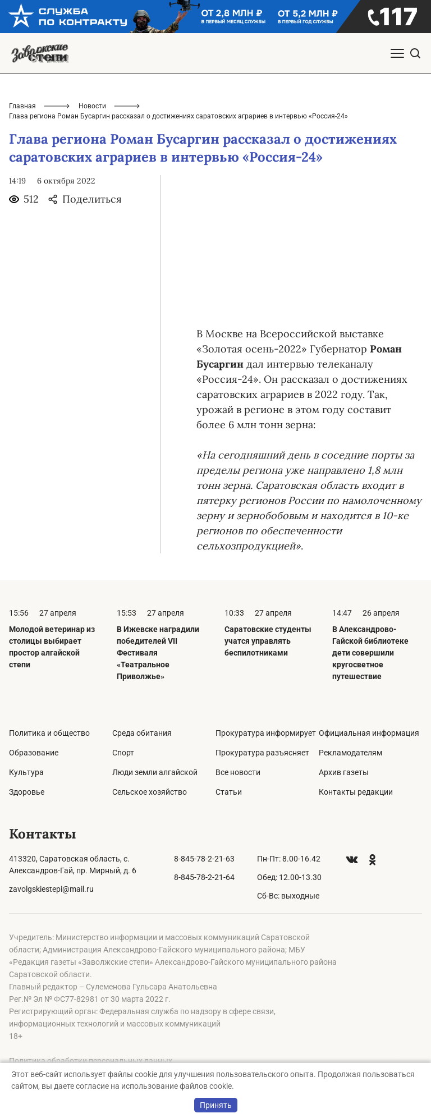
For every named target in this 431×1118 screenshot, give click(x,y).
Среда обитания (142, 732)
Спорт (123, 752)
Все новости (238, 772)
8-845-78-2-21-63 (204, 858)
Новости (92, 106)
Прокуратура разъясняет (262, 752)
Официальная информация (369, 732)
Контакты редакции (356, 791)
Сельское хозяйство (149, 791)
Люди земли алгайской (155, 772)
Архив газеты (344, 772)
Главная (22, 106)
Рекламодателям (350, 752)
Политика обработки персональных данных (90, 1060)
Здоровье (26, 791)
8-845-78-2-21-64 (204, 877)
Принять (216, 1105)
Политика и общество (49, 732)
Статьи (229, 791)
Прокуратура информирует (266, 732)
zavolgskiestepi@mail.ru (51, 889)
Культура (26, 772)
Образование (33, 752)
